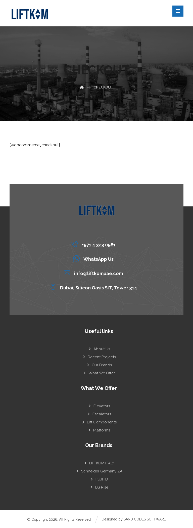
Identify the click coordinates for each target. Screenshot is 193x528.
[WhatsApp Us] (94, 258)
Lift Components (99, 422)
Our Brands (99, 365)
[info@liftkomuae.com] (94, 272)
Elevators (99, 406)
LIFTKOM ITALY (98, 463)
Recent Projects (99, 357)
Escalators (99, 414)
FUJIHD (99, 479)
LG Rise (98, 487)
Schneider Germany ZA (98, 471)
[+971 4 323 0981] (94, 243)
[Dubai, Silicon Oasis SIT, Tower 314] (94, 286)
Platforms (98, 430)
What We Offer (99, 373)
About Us (99, 348)
